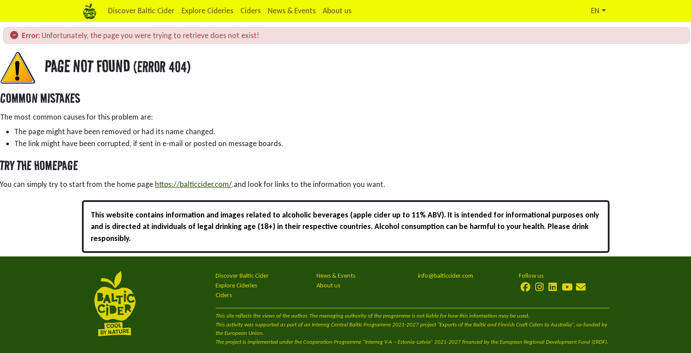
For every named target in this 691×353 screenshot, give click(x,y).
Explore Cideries (207, 11)
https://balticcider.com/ (193, 184)
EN (595, 11)
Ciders (250, 11)
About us (337, 11)
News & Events (292, 11)
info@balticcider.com (445, 275)
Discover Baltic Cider (141, 11)
